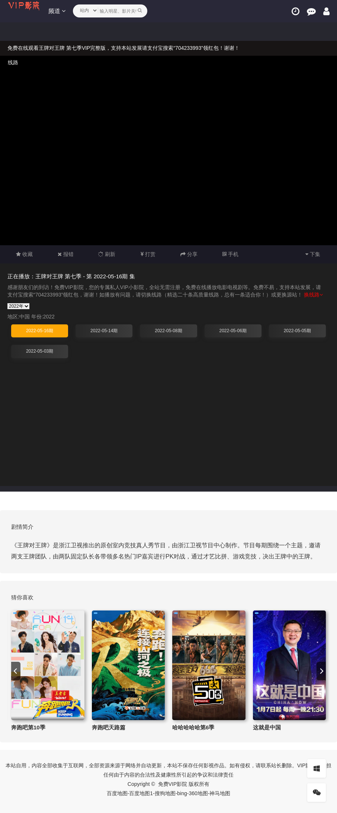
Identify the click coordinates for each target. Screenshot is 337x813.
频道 (56, 11)
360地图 (198, 793)
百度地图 (117, 793)
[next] (321, 671)
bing (182, 793)
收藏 (24, 254)
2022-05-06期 (232, 330)
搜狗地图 (165, 793)
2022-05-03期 (39, 351)
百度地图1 (141, 793)
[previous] (15, 671)
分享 (189, 254)
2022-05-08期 (168, 330)
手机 (230, 254)
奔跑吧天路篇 (108, 727)
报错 (66, 254)
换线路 (313, 295)
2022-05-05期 (297, 330)
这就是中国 (267, 727)
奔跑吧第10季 (28, 727)
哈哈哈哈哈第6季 (193, 727)
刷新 (106, 254)
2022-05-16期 (39, 330)
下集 (312, 254)
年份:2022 (43, 317)
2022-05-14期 (104, 330)
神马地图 (219, 793)
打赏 (148, 254)
